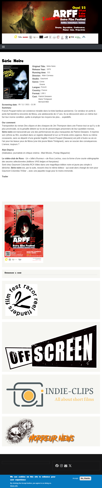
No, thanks (85, 478)
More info (14, 486)
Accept (75, 478)
